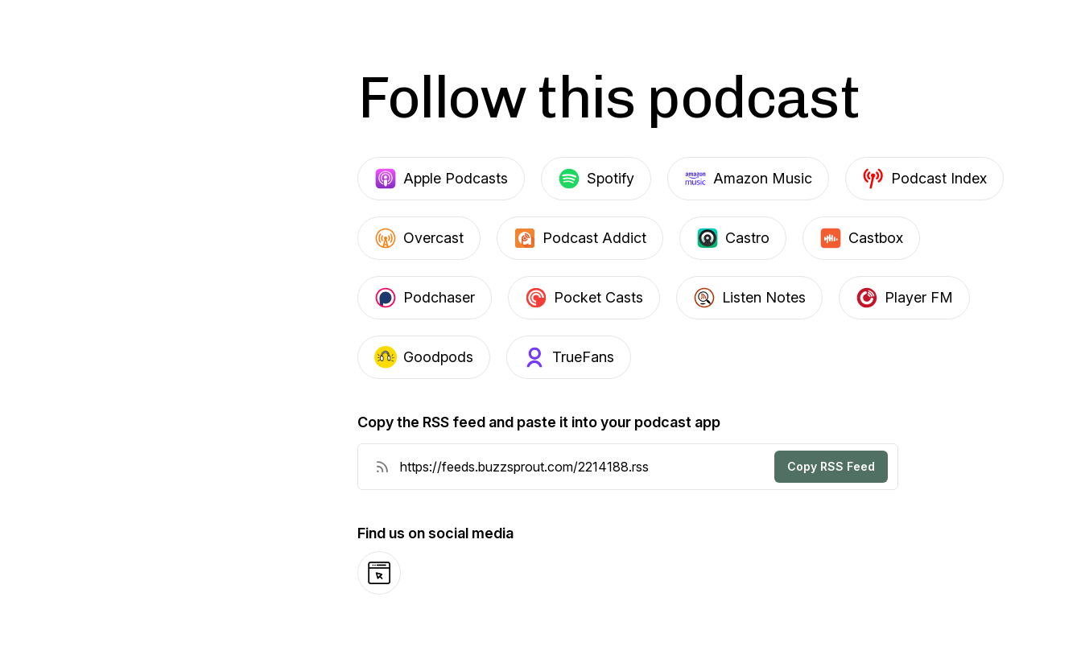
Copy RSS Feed (831, 466)
